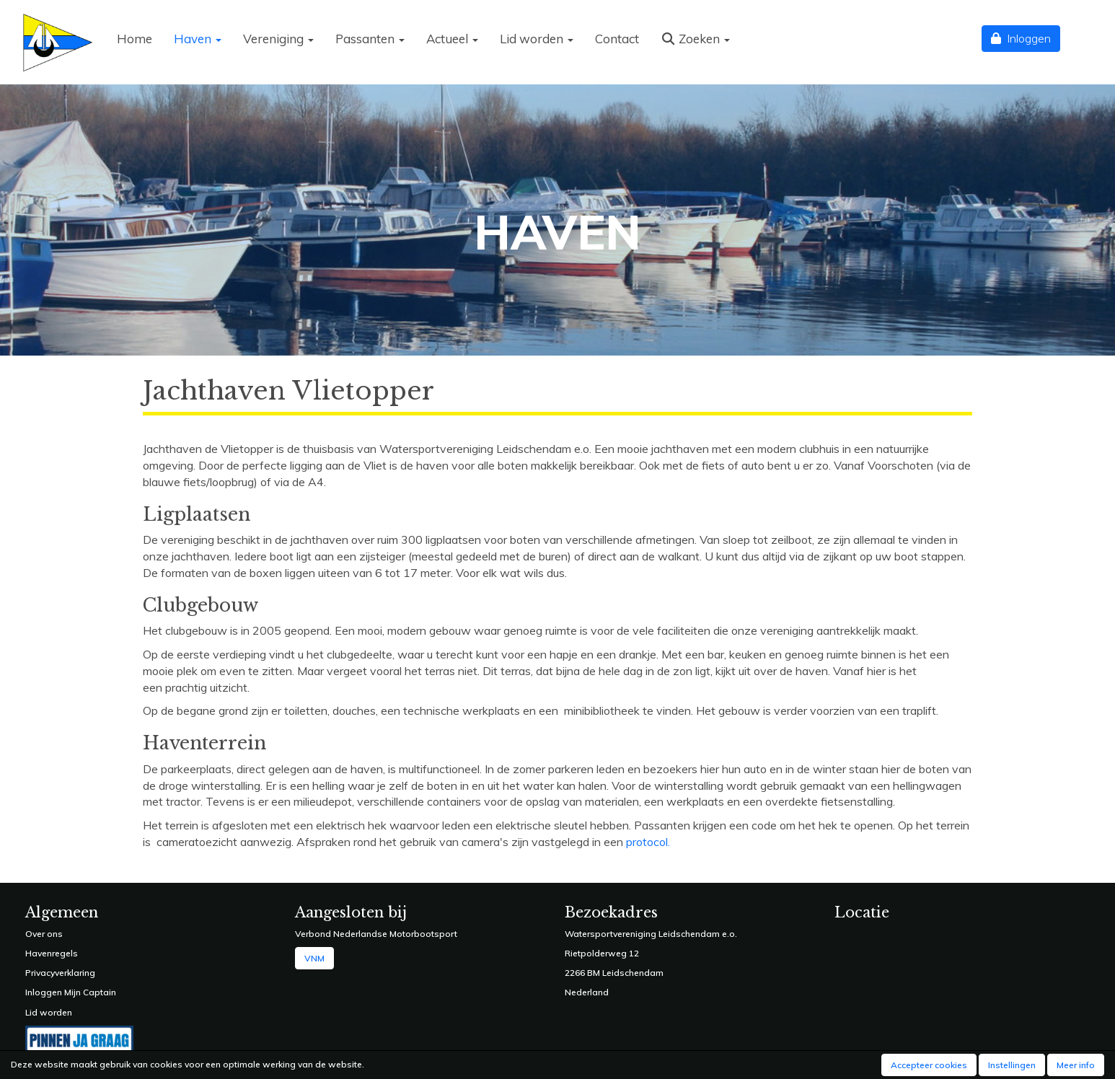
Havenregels (51, 953)
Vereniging (278, 38)
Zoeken (695, 38)
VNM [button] (314, 958)
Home (134, 38)
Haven (197, 38)
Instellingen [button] (1012, 1065)
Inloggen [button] (1021, 38)
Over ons (44, 933)
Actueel (452, 38)
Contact (617, 38)
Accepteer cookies (929, 1065)
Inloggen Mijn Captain (70, 992)
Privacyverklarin (57, 972)
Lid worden (536, 38)
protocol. (648, 841)
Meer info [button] (1076, 1065)
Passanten (370, 38)
